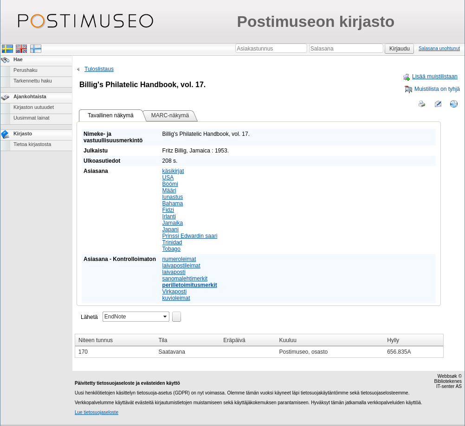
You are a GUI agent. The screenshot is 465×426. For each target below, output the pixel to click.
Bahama (172, 203)
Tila (163, 340)
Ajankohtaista (29, 96)
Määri (169, 190)
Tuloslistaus (94, 69)
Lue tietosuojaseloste (96, 412)
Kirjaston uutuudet (33, 107)
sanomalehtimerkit (184, 278)
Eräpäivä (234, 340)
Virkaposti (174, 291)
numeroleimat (179, 259)
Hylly (393, 340)
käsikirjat (173, 171)
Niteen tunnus (95, 340)
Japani (170, 229)
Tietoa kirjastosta (32, 144)
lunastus (172, 197)
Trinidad (172, 242)
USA (168, 177)
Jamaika (172, 223)
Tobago (171, 249)
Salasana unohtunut (439, 48)
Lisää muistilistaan (430, 76)
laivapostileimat (181, 265)
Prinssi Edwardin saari (190, 236)
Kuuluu (288, 340)
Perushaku (25, 70)
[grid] (259, 346)
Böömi (170, 184)
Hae (18, 59)
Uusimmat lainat (31, 118)
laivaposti (174, 272)
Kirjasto (22, 133)
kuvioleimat (176, 298)
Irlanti (169, 216)
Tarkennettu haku (32, 80)
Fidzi (168, 210)
